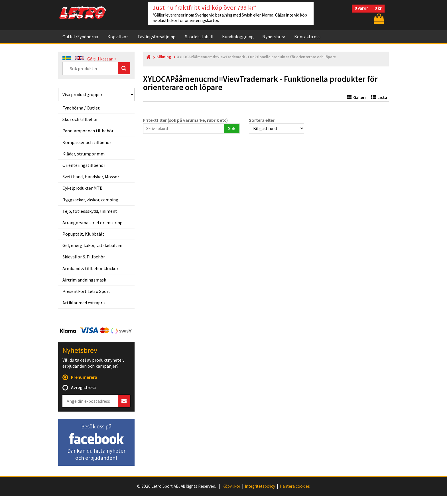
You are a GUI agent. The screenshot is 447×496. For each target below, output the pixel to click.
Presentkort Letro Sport (86, 291)
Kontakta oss (307, 36)
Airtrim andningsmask (84, 280)
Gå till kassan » (101, 59)
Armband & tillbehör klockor (90, 268)
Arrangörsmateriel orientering (92, 222)
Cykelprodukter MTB (82, 188)
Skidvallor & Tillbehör (83, 257)
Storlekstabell (199, 36)
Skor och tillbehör (80, 119)
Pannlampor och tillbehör (87, 130)
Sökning (164, 56)
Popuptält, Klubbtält (83, 234)
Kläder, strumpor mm (83, 154)
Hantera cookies (295, 486)
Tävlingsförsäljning (156, 36)
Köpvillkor (117, 36)
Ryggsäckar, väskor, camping (90, 200)
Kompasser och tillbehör (86, 142)
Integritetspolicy (260, 486)
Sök (231, 128)
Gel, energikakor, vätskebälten (92, 245)
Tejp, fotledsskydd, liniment (89, 211)
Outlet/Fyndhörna (80, 36)
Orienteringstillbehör (83, 165)
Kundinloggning (238, 36)
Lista (379, 97)
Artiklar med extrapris (83, 302)
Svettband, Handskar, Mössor (90, 176)
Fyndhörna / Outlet (81, 108)
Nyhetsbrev (273, 36)
